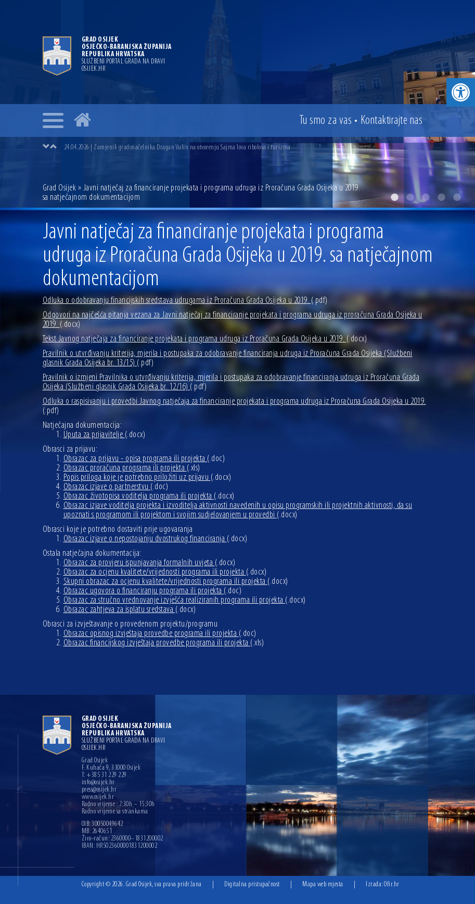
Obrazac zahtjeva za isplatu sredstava (129, 610)
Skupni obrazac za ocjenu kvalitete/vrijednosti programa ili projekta (175, 582)
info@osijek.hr (98, 782)
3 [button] (425, 197)
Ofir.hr (392, 884)
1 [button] (394, 197)
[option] (248, 147)
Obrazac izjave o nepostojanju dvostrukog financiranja (155, 539)
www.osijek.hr (98, 797)
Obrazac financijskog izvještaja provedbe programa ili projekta (163, 643)
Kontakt (392, 120)
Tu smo (325, 120)
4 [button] (441, 197)
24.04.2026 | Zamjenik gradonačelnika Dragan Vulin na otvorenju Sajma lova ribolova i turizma (177, 147)
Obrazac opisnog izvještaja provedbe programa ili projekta (159, 634)
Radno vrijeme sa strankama (115, 812)
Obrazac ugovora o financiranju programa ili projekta (152, 591)
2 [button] (410, 197)
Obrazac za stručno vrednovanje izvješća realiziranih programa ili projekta (184, 600)
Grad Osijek (60, 188)
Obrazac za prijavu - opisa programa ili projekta (144, 459)
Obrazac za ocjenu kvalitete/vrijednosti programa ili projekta (165, 572)
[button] (460, 92)
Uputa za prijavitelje (104, 435)
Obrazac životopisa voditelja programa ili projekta (149, 496)
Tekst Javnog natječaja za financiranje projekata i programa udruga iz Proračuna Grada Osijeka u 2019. (205, 339)
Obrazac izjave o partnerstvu (116, 487)
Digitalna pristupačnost (252, 884)
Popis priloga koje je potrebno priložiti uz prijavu (147, 477)
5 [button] (457, 197)
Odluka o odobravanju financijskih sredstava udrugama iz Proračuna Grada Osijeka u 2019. (185, 300)
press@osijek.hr (99, 790)
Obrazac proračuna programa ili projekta (131, 468)
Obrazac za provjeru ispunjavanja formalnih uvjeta (149, 563)
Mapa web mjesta (322, 884)
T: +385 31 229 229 (104, 775)
